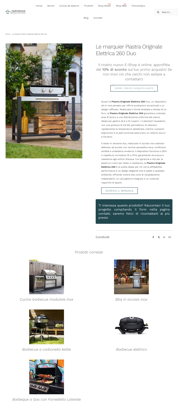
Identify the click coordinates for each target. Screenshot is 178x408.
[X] (159, 237)
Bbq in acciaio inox (131, 299)
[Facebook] (153, 237)
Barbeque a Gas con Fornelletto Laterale (46, 399)
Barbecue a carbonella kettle (46, 349)
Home (8, 34)
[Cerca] (158, 12)
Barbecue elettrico (131, 349)
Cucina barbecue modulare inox (46, 299)
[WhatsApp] (164, 237)
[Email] (169, 237)
